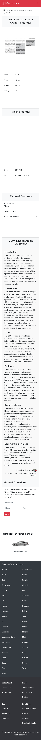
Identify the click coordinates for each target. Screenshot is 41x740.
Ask (7, 514)
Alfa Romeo (27, 570)
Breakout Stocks (29, 723)
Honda (4, 606)
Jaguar (5, 616)
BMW (4, 575)
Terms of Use (28, 688)
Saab (4, 658)
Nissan (21, 10)
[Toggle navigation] (37, 3)
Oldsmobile (6, 647)
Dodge (4, 590)
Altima (29, 10)
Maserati (5, 632)
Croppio (25, 718)
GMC (4, 601)
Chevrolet (6, 585)
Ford (3, 595)
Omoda (25, 647)
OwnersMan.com (29, 732)
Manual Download (22, 175)
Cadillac (25, 580)
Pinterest (5, 718)
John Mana (31, 470)
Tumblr (5, 709)
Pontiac (5, 652)
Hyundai (5, 611)
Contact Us (6, 688)
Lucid (24, 627)
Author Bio (6, 692)
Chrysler (25, 585)
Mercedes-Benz (8, 637)
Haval (24, 601)
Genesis (25, 595)
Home (5, 10)
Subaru (25, 663)
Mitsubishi (6, 642)
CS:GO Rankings (29, 709)
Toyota (25, 668)
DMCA (25, 697)
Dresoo (25, 713)
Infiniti (24, 611)
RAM (24, 652)
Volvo (4, 673)
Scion (4, 663)
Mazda (25, 632)
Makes (13, 10)
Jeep (24, 616)
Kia (3, 621)
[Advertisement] (20, 100)
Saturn (25, 658)
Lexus (24, 621)
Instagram (6, 713)
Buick (24, 575)
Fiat (23, 590)
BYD (3, 580)
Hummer (26, 606)
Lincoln (5, 627)
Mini (24, 637)
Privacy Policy (28, 692)
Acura (4, 570)
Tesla (4, 668)
